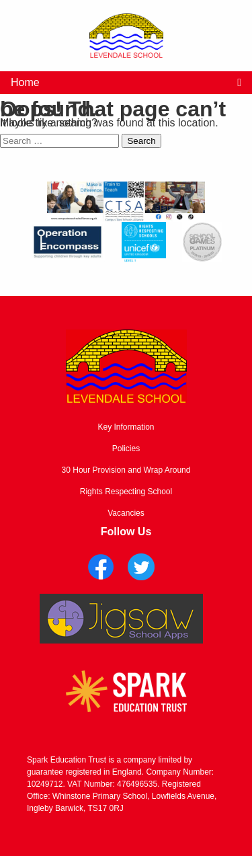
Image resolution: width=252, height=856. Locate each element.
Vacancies (126, 513)
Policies (126, 448)
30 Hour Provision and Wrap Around (126, 470)
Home (25, 82)
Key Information (125, 427)
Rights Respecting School (126, 491)
